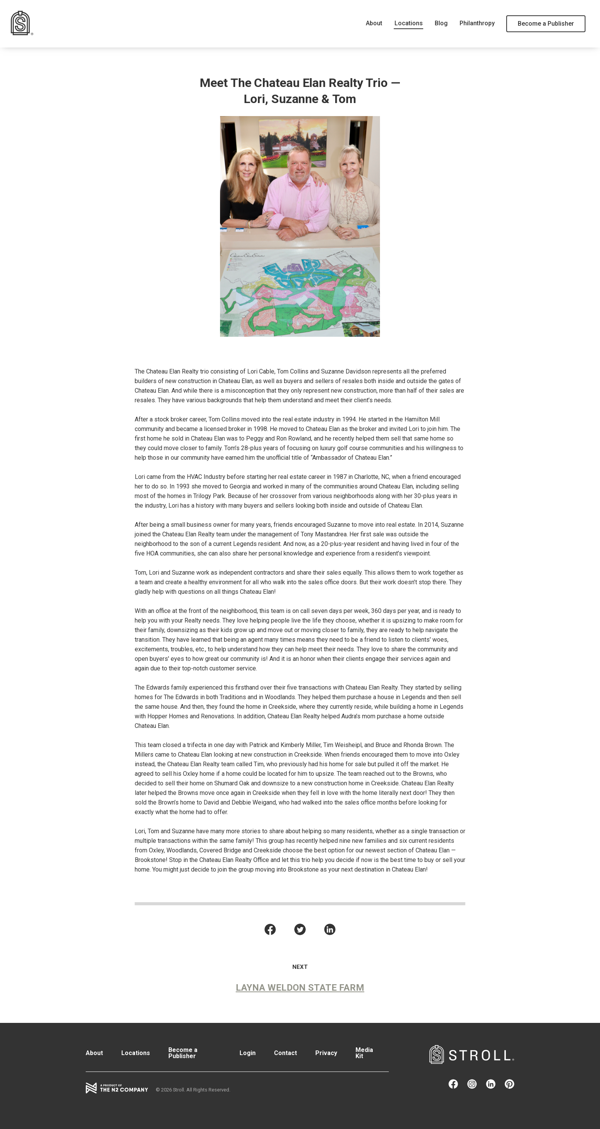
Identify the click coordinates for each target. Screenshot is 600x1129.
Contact (285, 1053)
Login (248, 1053)
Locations (412, 23)
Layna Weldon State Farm (300, 987)
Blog (443, 23)
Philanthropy (478, 23)
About (379, 23)
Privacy (326, 1053)
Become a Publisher (546, 23)
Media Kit (364, 1053)
